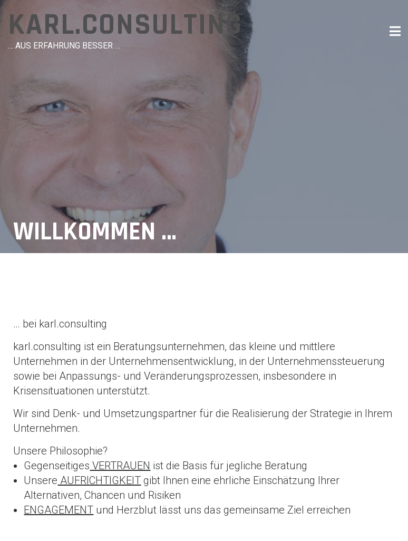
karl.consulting (125, 25)
